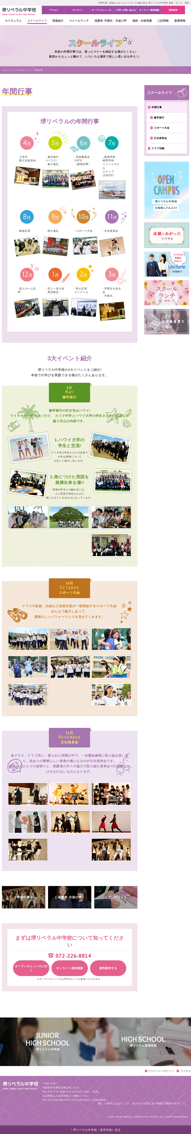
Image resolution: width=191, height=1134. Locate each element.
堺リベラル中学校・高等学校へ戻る (95, 1129)
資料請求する (108, 968)
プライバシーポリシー (159, 1071)
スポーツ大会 (160, 127)
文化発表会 (158, 138)
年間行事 (155, 107)
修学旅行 (157, 117)
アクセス (184, 1071)
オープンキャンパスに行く (31, 968)
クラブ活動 (156, 148)
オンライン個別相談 (69, 968)
